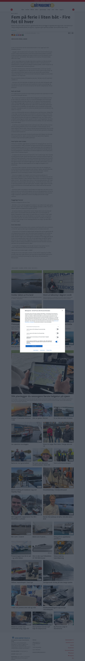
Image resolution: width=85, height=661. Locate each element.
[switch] (57, 329)
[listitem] (42, 326)
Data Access (42, 350)
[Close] (63, 311)
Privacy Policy (49, 350)
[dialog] (42, 330)
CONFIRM (34, 346)
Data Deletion (35, 350)
